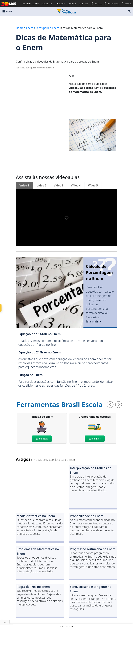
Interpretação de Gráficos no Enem (90, 470)
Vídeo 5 (93, 185)
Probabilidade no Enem (86, 516)
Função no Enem (30, 375)
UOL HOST (46, 3)
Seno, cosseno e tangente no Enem (90, 589)
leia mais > (93, 321)
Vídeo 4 (76, 185)
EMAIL (127, 3)
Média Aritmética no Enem (36, 516)
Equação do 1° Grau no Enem (39, 334)
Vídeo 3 (58, 185)
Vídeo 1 (24, 185)
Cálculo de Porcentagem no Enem (99, 272)
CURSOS (72, 3)
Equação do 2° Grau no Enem (39, 352)
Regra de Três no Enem (33, 587)
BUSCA (97, 3)
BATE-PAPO (111, 3)
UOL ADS (83, 3)
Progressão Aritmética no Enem (92, 549)
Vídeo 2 (41, 185)
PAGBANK (60, 3)
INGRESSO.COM (31, 3)
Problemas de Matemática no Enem (38, 551)
